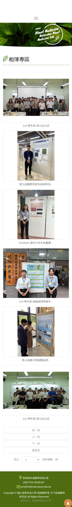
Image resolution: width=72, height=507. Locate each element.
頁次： (18, 459)
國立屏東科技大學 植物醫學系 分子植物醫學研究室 (36, 8)
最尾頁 (36, 450)
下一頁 (36, 443)
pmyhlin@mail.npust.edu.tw (36, 486)
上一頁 (36, 436)
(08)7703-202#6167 (34, 482)
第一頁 (36, 430)
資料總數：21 (50, 459)
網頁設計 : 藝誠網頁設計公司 (36, 500)
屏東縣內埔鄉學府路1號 (35, 478)
